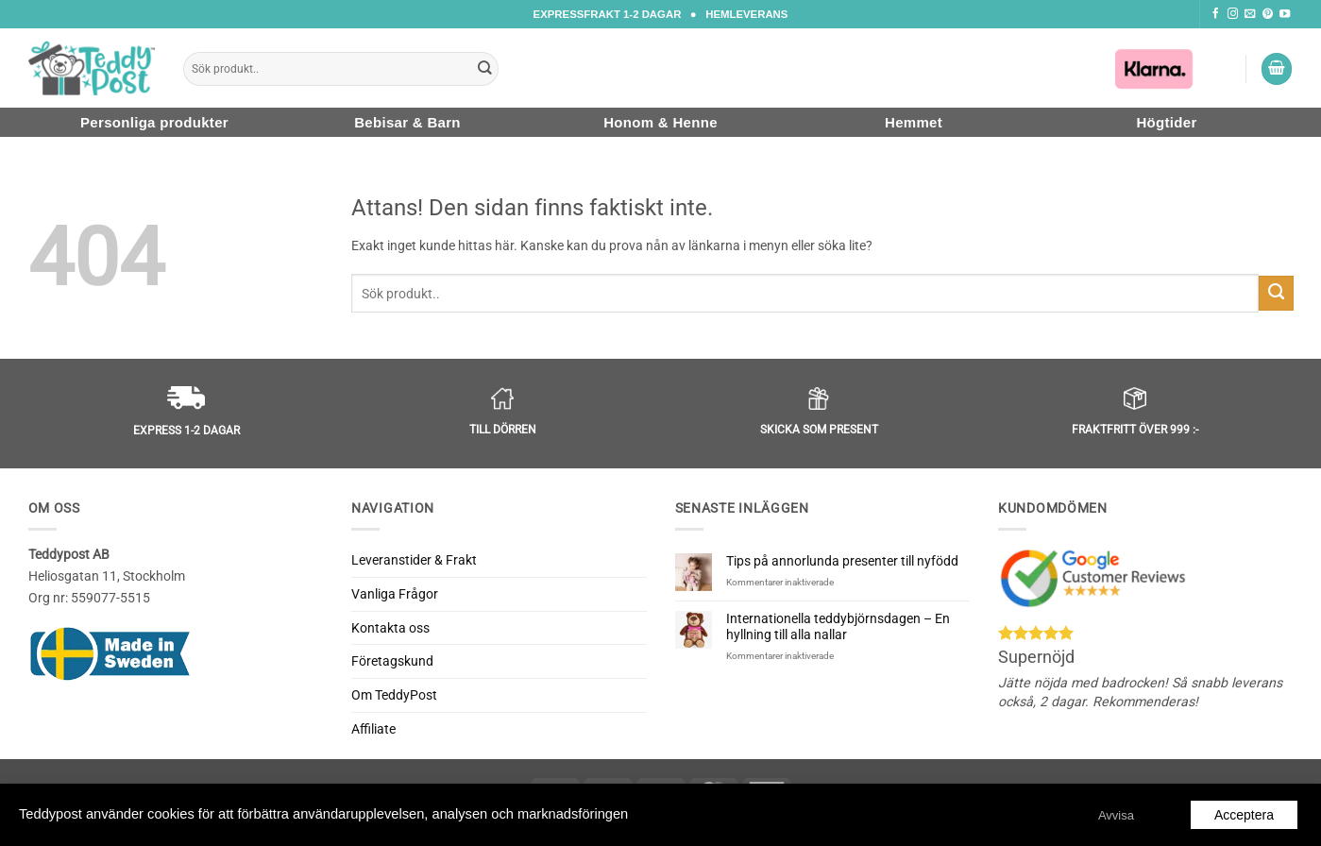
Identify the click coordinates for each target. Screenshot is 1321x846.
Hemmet (913, 122)
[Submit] (484, 69)
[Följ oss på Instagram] (1233, 14)
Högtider (1166, 122)
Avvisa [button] (1116, 815)
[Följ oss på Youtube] (1284, 14)
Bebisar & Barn (407, 122)
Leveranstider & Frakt (414, 559)
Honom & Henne (660, 122)
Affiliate (373, 728)
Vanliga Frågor (394, 593)
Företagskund (392, 660)
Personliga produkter (154, 122)
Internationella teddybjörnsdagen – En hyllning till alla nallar (838, 626)
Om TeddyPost (394, 694)
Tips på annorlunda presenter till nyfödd (842, 560)
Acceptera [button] (1244, 814)
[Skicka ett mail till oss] (1250, 14)
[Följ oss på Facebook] (1216, 14)
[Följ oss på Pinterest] (1267, 14)
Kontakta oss (390, 627)
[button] (1277, 69)
